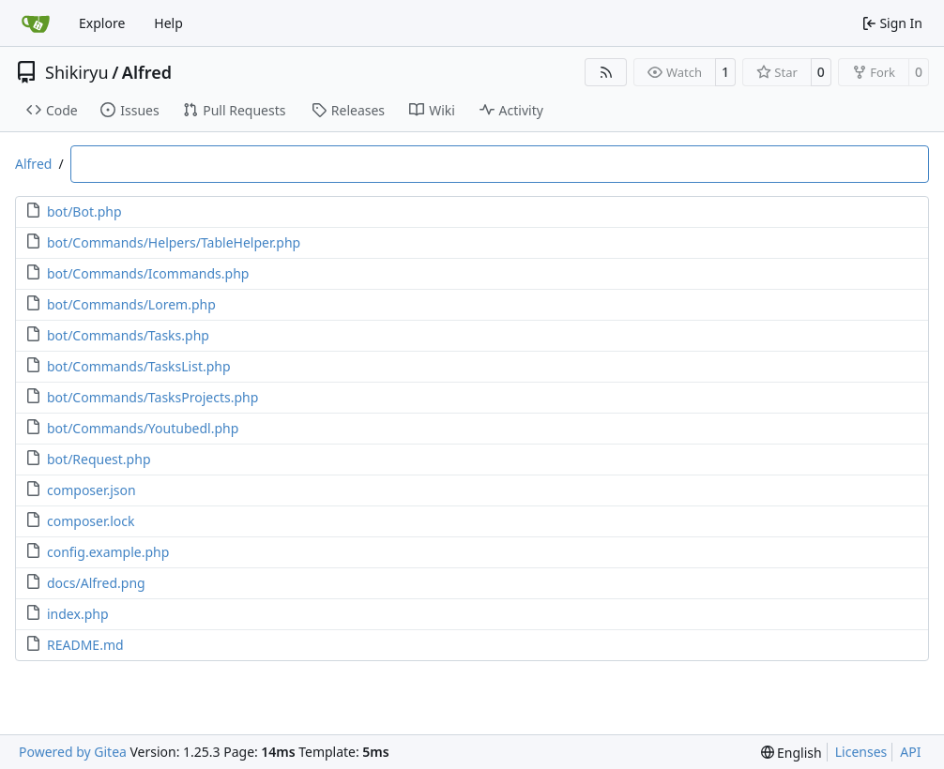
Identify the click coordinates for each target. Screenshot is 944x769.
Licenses (861, 752)
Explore (102, 23)
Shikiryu (77, 72)
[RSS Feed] (606, 72)
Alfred (147, 72)
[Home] (35, 23)
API (910, 752)
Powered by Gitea (73, 752)
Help (168, 23)
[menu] (791, 752)
